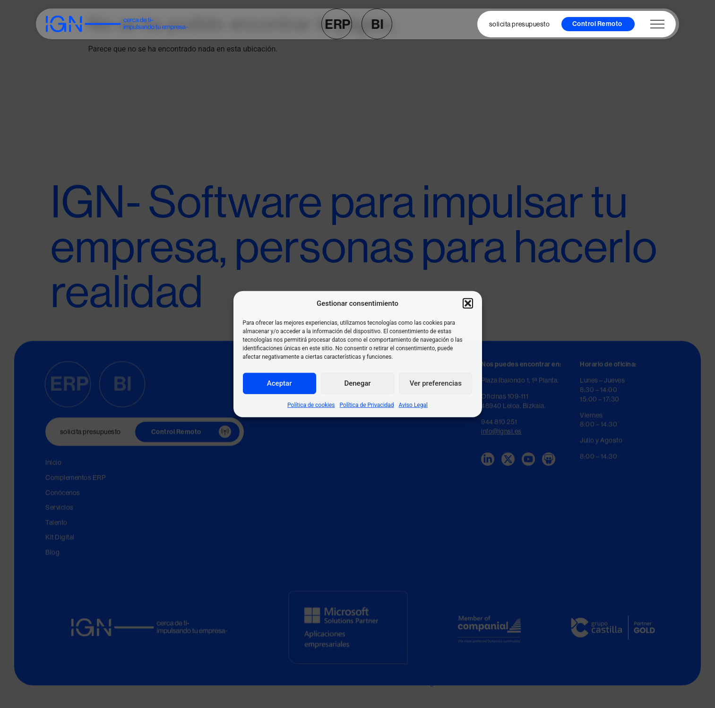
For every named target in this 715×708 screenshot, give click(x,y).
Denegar (357, 383)
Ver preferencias (436, 383)
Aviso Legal (413, 404)
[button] (468, 303)
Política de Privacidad (367, 404)
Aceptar (279, 383)
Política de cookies (311, 404)
